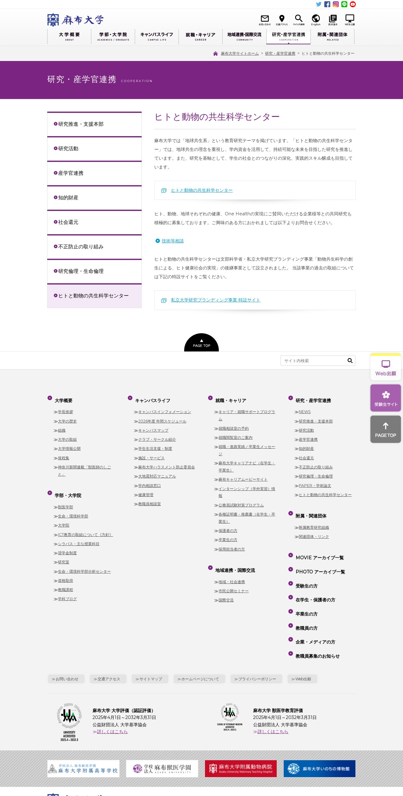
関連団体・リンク (314, 526)
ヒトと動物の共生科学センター (202, 190)
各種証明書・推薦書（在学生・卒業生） (247, 513)
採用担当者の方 (232, 544)
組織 (61, 425)
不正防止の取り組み (81, 246)
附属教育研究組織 (314, 517)
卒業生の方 (228, 535)
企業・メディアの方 (314, 599)
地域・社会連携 (232, 571)
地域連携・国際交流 (244, 37)
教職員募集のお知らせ (316, 608)
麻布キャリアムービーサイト (243, 474)
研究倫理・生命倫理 (81, 271)
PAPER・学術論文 (315, 480)
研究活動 (68, 148)
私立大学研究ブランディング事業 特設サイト (215, 300)
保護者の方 (228, 525)
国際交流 (226, 590)
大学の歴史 (67, 416)
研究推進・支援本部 (81, 124)
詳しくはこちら (112, 681)
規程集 (63, 453)
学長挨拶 (65, 406)
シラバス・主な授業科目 (78, 533)
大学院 (63, 515)
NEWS (305, 406)
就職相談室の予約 (234, 423)
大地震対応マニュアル (157, 471)
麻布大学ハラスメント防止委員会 (166, 462)
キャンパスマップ (153, 425)
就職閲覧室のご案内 (236, 432)
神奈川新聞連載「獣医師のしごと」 (84, 466)
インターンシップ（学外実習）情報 (247, 487)
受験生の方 (305, 563)
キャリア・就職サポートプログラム (247, 410)
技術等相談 (173, 241)
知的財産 (68, 197)
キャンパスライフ (157, 37)
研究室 (63, 552)
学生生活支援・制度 (155, 443)
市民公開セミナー (234, 580)
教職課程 (65, 579)
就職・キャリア (200, 37)
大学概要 (69, 37)
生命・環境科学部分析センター (84, 561)
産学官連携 (70, 173)
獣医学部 (65, 497)
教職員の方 (305, 590)
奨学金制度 (67, 542)
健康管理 (145, 489)
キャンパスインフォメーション (164, 406)
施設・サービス (151, 453)
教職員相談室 (149, 498)
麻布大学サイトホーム (148, 753)
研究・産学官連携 (288, 37)
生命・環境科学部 (73, 506)
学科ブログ (67, 589)
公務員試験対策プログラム (241, 500)
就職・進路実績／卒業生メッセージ (247, 445)
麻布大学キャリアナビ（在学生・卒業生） (247, 461)
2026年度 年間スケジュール (162, 416)
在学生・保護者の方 (314, 572)
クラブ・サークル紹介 (157, 434)
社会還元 (68, 222)
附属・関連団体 (332, 37)
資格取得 (65, 570)
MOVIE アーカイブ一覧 (318, 545)
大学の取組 (67, 434)
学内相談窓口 (149, 480)
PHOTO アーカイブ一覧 (319, 554)
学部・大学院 (113, 37)
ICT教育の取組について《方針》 (85, 524)
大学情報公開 (69, 443)
